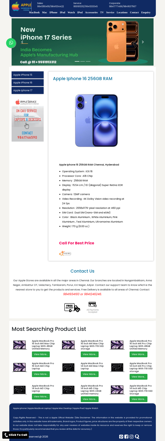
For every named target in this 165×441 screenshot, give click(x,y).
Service (110, 12)
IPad (62, 12)
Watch (71, 12)
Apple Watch (91, 408)
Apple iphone (20, 408)
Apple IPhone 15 (22, 75)
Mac (44, 12)
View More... (41, 354)
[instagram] (132, 437)
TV (102, 12)
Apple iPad (78, 408)
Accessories (91, 12)
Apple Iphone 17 (22, 90)
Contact (134, 12)
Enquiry (145, 12)
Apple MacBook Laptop (39, 408)
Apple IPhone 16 (22, 82)
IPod (80, 12)
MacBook (34, 12)
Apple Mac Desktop (62, 408)
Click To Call (15, 435)
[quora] (137, 437)
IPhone (53, 12)
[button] (22, 42)
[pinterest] (121, 437)
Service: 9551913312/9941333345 (85, 5)
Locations (122, 12)
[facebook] (126, 437)
